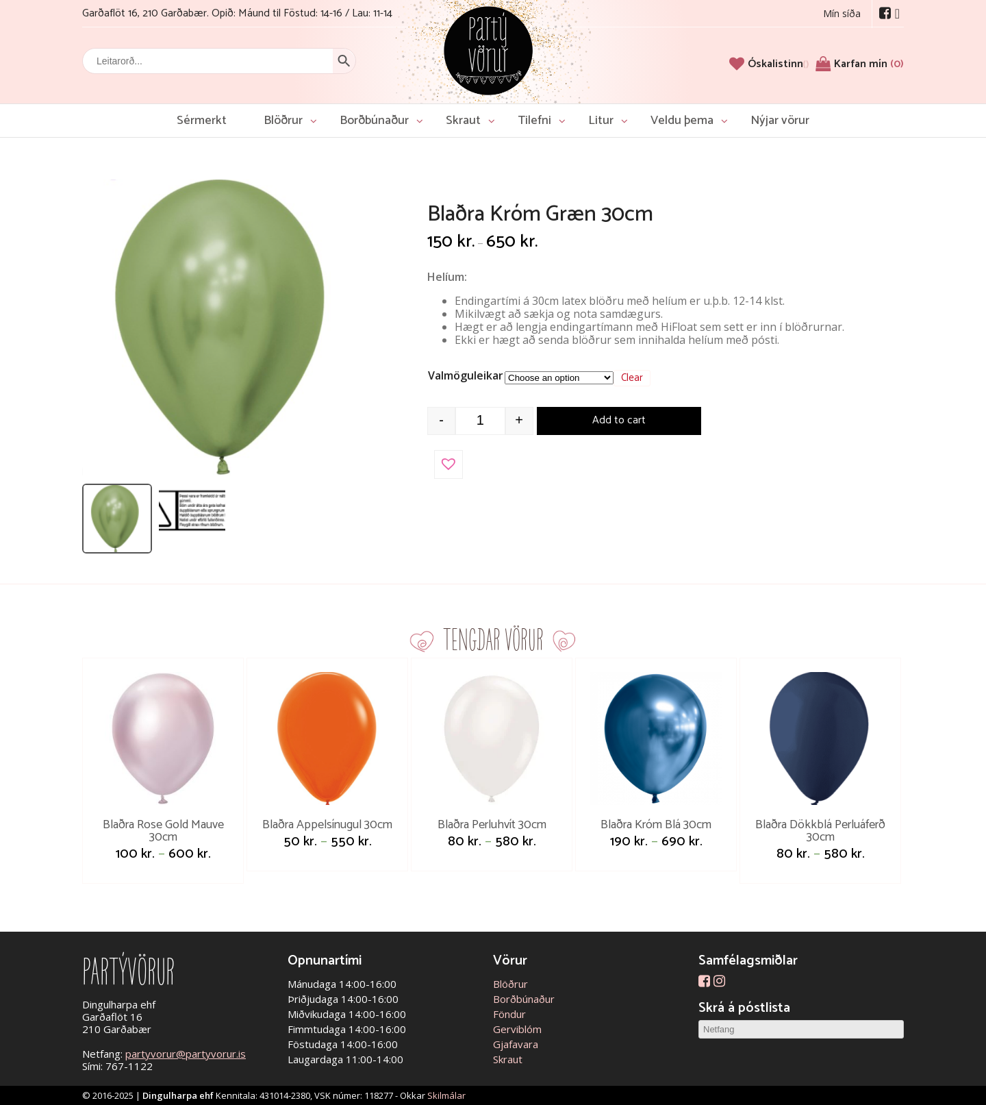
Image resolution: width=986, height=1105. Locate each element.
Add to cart (619, 420)
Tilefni (534, 120)
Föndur (509, 1014)
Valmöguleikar (465, 375)
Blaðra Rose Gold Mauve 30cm (163, 831)
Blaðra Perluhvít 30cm (492, 825)
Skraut (463, 120)
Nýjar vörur (779, 120)
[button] (448, 464)
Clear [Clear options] (632, 378)
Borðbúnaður (374, 120)
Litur (601, 120)
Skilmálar (446, 1095)
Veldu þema (681, 120)
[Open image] (229, 327)
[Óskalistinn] (778, 64)
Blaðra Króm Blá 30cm (656, 825)
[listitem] (117, 519)
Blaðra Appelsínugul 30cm (327, 825)
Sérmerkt (202, 120)
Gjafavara (515, 1044)
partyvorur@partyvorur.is (185, 1053)
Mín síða (842, 13)
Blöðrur (283, 120)
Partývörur (488, 49)
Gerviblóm (517, 1029)
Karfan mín (869, 64)
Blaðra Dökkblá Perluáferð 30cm (820, 831)
